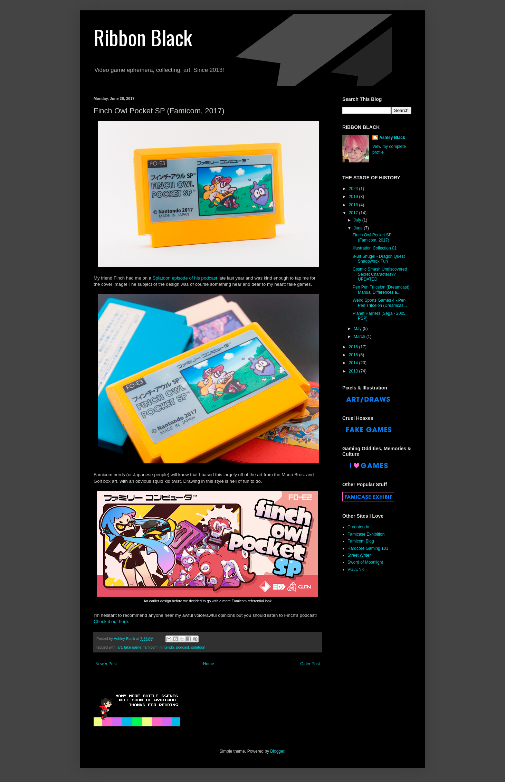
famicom (150, 647)
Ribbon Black (143, 36)
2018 (354, 204)
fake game (132, 647)
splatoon (198, 647)
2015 (354, 354)
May (358, 328)
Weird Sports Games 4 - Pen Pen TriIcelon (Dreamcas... (380, 303)
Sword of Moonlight (365, 562)
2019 (354, 196)
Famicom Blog (360, 541)
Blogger (277, 751)
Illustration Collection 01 (375, 248)
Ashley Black (392, 137)
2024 (354, 188)
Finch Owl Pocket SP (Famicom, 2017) (372, 237)
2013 (354, 371)
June (359, 228)
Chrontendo (358, 527)
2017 (354, 212)
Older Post (310, 663)
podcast (182, 647)
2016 (354, 347)
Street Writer (359, 555)
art (119, 647)
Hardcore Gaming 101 (367, 548)
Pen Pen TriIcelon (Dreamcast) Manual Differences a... (381, 289)
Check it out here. (111, 621)
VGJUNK (355, 569)
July (358, 220)
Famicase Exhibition (365, 534)
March (360, 336)
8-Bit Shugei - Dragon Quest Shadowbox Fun (379, 259)
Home (208, 663)
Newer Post (106, 663)
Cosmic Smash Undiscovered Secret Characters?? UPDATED (380, 274)
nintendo (167, 647)
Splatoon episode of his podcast (185, 278)
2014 (354, 362)
